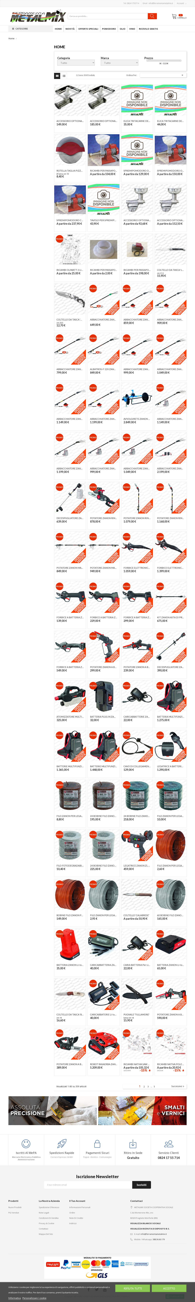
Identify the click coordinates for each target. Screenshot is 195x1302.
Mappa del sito (46, 1234)
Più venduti (13, 1212)
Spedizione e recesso (49, 1207)
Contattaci (43, 1228)
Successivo (178, 1086)
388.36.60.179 (159, 1239)
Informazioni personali (79, 1207)
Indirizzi (72, 1223)
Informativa (14, 1298)
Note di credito (76, 1218)
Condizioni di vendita (48, 1218)
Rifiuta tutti (133, 1288)
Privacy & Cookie (46, 1223)
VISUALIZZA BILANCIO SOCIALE (145, 1223)
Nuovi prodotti (14, 1207)
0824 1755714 (133, 3)
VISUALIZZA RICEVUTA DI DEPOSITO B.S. (150, 1228)
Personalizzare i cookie (34, 1298)
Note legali (44, 1212)
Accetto (169, 1288)
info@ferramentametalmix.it (161, 3)
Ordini (72, 1212)
